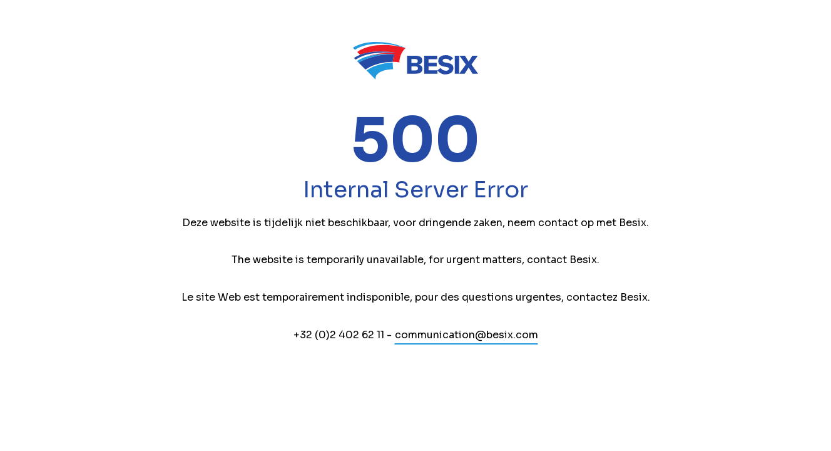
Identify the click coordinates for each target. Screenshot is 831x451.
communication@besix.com (466, 334)
